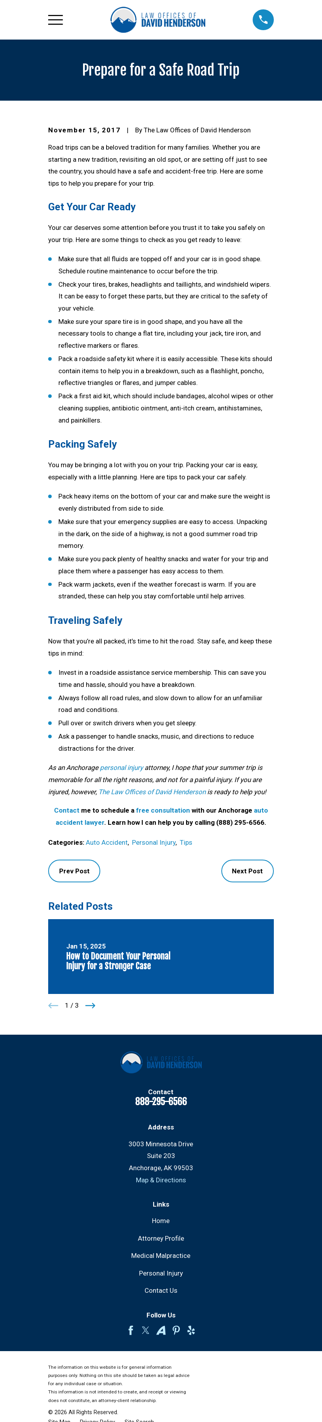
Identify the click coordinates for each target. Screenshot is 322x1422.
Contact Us (161, 1290)
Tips (186, 842)
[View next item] (90, 1006)
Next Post (247, 871)
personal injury (121, 768)
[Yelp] (191, 1330)
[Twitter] (145, 1330)
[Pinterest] (176, 1330)
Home (161, 1221)
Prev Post (74, 871)
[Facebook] (131, 1330)
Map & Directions (161, 1180)
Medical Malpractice (160, 1255)
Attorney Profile (161, 1238)
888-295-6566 (161, 1102)
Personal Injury (153, 842)
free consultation (163, 810)
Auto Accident (107, 842)
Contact (67, 810)
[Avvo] (161, 1330)
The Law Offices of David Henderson (152, 792)
